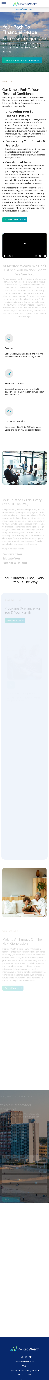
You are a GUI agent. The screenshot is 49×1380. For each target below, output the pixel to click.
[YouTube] (30, 1357)
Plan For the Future (14, 219)
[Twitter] (22, 1357)
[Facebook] (18, 1357)
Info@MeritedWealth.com (24, 1361)
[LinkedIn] (26, 1357)
